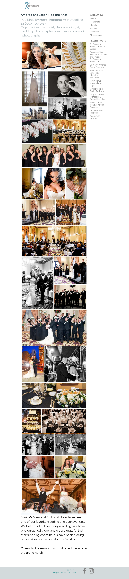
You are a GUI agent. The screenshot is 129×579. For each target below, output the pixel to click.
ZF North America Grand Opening (98, 66)
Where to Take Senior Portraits (97, 90)
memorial (47, 27)
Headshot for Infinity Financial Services (97, 104)
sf (78, 27)
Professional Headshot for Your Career (98, 46)
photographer (44, 31)
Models (93, 25)
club (59, 27)
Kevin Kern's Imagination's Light (96, 83)
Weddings (94, 32)
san (57, 31)
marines (34, 27)
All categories (96, 35)
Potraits (93, 28)
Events (93, 18)
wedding (69, 27)
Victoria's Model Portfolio (97, 111)
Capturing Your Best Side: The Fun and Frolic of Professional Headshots (98, 57)
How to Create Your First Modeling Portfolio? (96, 74)
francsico (67, 31)
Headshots (95, 22)
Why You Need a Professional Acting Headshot (97, 96)
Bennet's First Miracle (96, 117)
